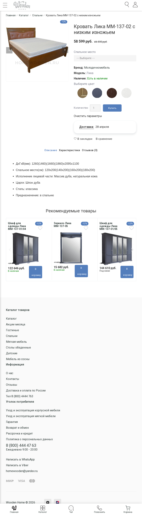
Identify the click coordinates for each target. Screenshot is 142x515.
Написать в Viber (17, 465)
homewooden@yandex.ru (22, 471)
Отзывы (11, 384)
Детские (11, 353)
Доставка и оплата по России (26, 390)
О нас (9, 373)
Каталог (11, 318)
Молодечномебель (97, 67)
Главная (14, 509)
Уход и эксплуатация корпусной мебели (33, 410)
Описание (50, 150)
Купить (112, 107)
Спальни (11, 335)
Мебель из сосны (18, 359)
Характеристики (69, 150)
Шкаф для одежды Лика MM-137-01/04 (17, 226)
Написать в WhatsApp (20, 459)
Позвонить (99, 509)
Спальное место (85, 52)
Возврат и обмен (17, 427)
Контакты (12, 378)
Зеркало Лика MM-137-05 (62, 225)
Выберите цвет (84, 84)
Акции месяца (15, 324)
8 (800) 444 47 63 (21, 445)
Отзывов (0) (90, 150)
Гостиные (12, 330)
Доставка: (86, 127)
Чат (71, 509)
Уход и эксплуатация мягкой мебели (31, 416)
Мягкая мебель (16, 341)
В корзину (36, 271)
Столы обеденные (18, 347)
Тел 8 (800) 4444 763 (19, 396)
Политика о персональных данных (29, 439)
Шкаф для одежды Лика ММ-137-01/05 (108, 226)
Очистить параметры (88, 116)
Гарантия (12, 421)
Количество (81, 107)
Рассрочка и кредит (19, 433)
